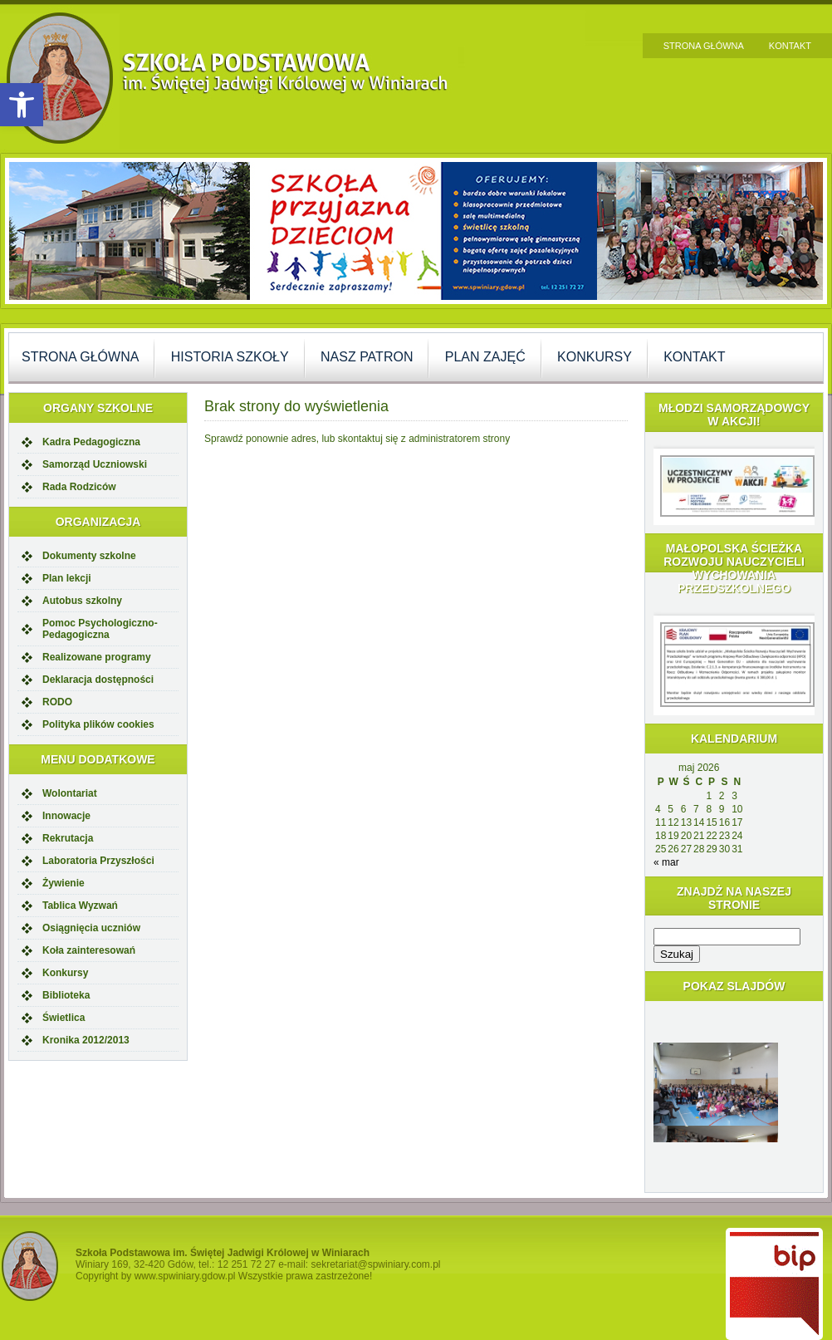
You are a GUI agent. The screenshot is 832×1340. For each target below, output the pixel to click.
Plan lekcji (66, 578)
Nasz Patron (367, 357)
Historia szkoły (230, 357)
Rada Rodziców (79, 487)
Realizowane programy (96, 657)
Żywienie (63, 883)
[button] (21, 104)
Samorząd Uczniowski (94, 464)
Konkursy (594, 357)
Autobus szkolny (82, 600)
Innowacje (66, 816)
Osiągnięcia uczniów (91, 928)
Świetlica (63, 1017)
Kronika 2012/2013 (86, 1040)
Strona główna (703, 46)
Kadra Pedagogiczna (91, 442)
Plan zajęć (485, 357)
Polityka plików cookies (98, 724)
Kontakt (790, 46)
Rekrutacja (67, 838)
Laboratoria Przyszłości (98, 860)
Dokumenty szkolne (89, 556)
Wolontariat (69, 793)
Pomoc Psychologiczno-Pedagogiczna (100, 629)
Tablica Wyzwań (80, 905)
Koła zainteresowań (88, 950)
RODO (57, 702)
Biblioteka (66, 995)
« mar (666, 862)
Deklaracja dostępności (98, 679)
